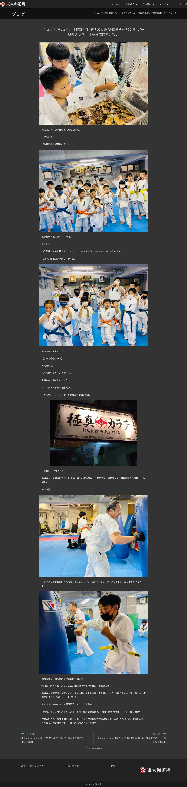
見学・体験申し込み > (32, 765)
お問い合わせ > (73, 765)
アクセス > (114, 765)
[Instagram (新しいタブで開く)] (181, 4)
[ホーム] (96, 13)
